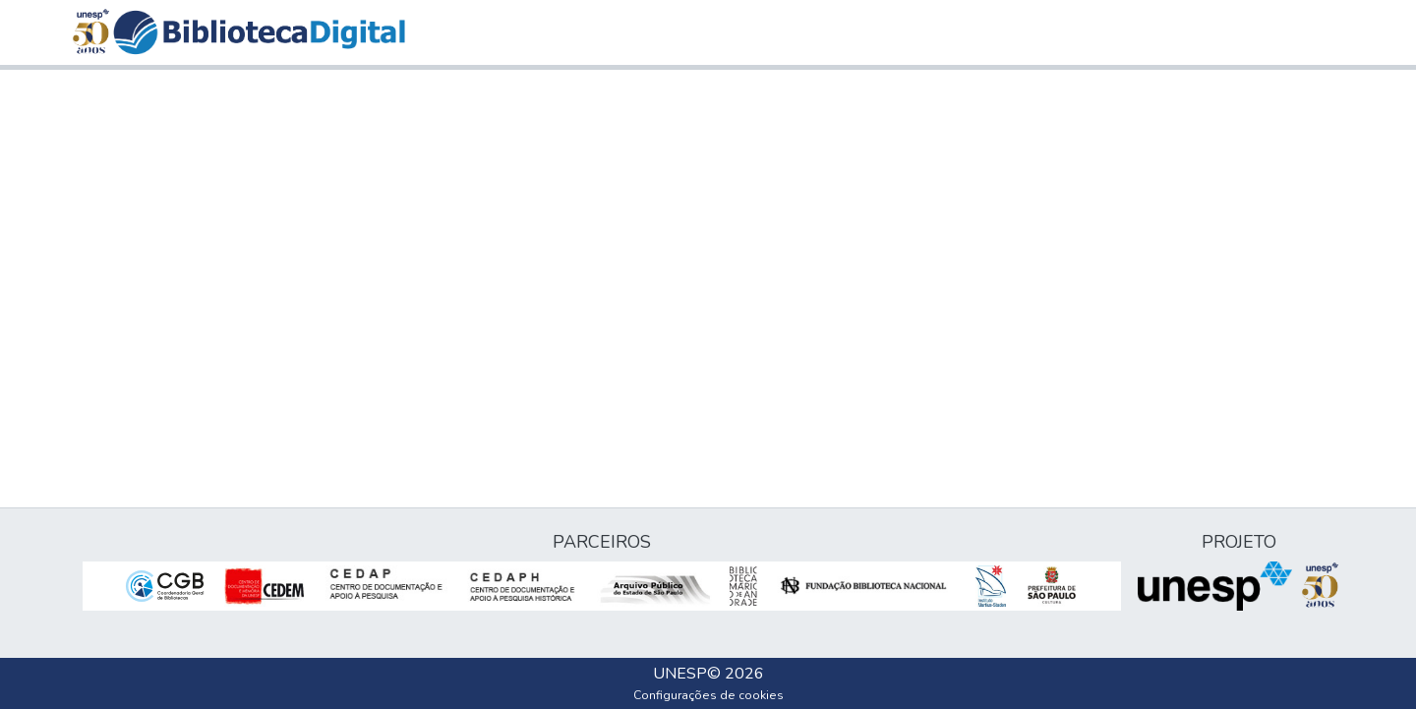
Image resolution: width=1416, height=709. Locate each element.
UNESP (680, 673)
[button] (259, 32)
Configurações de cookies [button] (708, 695)
